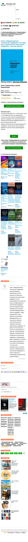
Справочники (11, 430)
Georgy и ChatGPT (10, 228)
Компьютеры (5, 87)
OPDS (4, 532)
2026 (3, 453)
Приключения (4, 426)
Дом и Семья (11, 420)
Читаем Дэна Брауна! (7, 442)
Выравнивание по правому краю (12, 372)
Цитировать (21, 358)
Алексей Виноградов (18, 253)
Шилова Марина (20, 82)
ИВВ (12, 175)
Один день (20, 444)
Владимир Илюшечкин (18, 231)
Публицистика (18, 425)
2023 (16, 453)
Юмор (9, 434)
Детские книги (11, 419)
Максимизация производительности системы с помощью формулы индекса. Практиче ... (18, 173)
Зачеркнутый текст (7, 372)
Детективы (4, 423)
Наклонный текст (3, 372)
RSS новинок (11, 532)
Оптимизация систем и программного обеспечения (11, 171)
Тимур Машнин (4, 177)
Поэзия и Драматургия (20, 424)
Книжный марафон (11, 444)
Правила (23, 532)
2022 (20, 453)
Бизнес (9, 417)
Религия (10, 427)
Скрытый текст (18, 372)
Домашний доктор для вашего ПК (17, 248)
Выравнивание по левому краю (9, 372)
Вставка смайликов (14, 372)
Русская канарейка (7, 445)
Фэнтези (3, 419)
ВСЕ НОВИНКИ (7, 22)
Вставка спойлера (23, 372)
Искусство (10, 424)
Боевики (3, 424)
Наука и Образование (20, 420)
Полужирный (2, 372)
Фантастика (4, 417)
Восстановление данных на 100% (4, 270)
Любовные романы (6, 421)
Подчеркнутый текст (5, 372)
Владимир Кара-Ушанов (11, 253)
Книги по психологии (20, 417)
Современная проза (13, 429)
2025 (7, 453)
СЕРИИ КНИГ (15, 25)
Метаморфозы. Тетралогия (12, 399)
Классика (10, 425)
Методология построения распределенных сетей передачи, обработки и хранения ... (18, 198)
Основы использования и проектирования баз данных (18, 224)
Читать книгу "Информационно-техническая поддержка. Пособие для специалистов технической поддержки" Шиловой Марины (14, 142)
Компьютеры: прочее (12, 85)
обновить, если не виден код (9, 387)
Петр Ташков (4, 274)
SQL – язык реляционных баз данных (11, 248)
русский (7, 90)
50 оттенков (15, 443)
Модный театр (17, 445)
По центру (11, 372)
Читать (14, 136)
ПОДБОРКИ (6, 28)
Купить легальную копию (14, 147)
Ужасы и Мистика (12, 432)
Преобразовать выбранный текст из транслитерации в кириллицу (22, 372)
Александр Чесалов (17, 206)
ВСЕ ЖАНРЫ (11, 435)
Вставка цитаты (20, 372)
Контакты (17, 532)
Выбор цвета (16, 372)
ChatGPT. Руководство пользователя (11, 222)
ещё (24, 453)
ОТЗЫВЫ (5, 25)
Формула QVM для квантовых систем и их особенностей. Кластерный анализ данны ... (11, 199)
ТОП (15, 22)
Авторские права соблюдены (14, 106)
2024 (11, 453)
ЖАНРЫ (22, 22)
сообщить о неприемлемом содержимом (12, 102)
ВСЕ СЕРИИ (5, 446)
